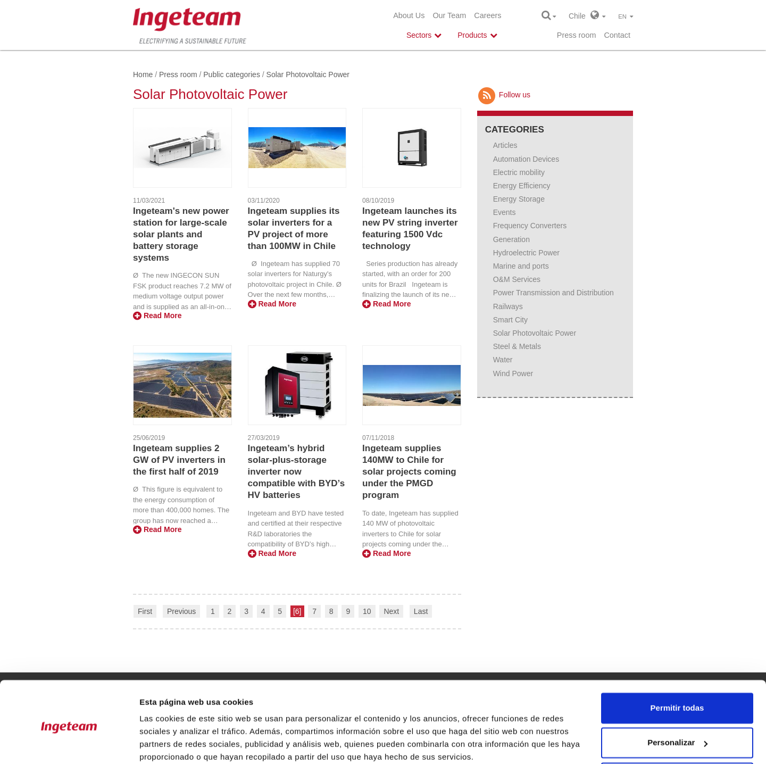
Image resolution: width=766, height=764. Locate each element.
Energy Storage (519, 199)
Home (143, 74)
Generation (511, 239)
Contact (617, 35)
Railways (508, 306)
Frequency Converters (530, 225)
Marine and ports (521, 266)
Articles (505, 145)
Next (391, 611)
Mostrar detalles (170, 743)
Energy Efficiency (522, 185)
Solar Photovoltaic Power (534, 333)
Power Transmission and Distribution (553, 292)
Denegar (677, 734)
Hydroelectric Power (526, 252)
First (145, 611)
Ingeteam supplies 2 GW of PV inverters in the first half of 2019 (179, 460)
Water (503, 359)
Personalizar (677, 699)
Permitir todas (677, 664)
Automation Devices (526, 159)
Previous (181, 611)
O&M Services (516, 279)
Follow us (503, 94)
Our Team (449, 15)
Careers (487, 15)
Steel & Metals (517, 346)
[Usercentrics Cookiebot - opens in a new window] (68, 743)
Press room (576, 35)
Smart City (510, 319)
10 (367, 611)
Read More (157, 315)
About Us (408, 15)
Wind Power (513, 373)
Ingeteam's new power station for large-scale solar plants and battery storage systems (181, 234)
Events (504, 212)
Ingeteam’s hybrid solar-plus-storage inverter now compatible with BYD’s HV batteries (296, 471)
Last (421, 611)
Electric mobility (519, 172)
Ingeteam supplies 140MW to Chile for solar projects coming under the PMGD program (409, 471)
